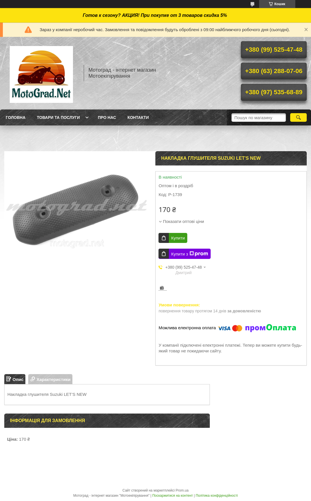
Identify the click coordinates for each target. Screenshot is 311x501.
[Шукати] (298, 117)
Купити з (189, 253)
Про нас (107, 117)
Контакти (138, 117)
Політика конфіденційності (217, 496)
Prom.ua (182, 490)
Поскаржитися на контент (172, 496)
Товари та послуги (58, 117)
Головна (15, 117)
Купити (178, 237)
